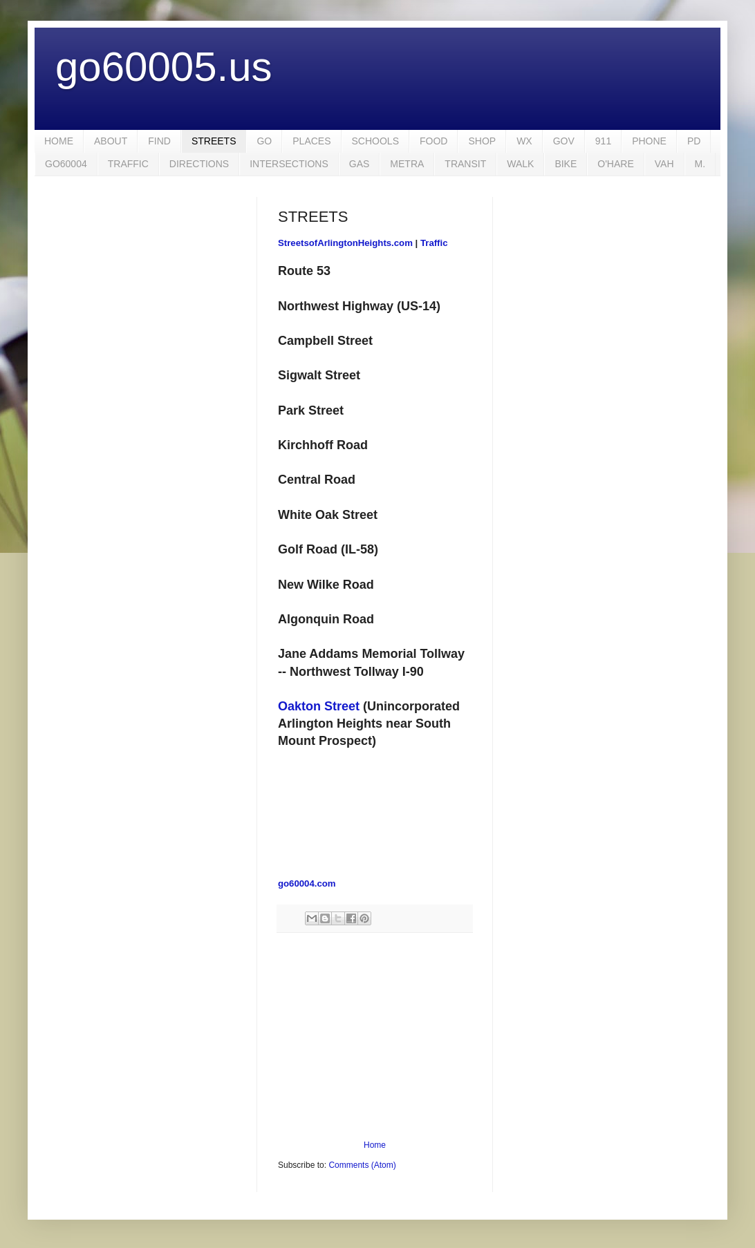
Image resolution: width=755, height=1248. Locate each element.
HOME (58, 140)
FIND (159, 140)
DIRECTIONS (199, 163)
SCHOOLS (375, 140)
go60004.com (307, 883)
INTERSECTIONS (289, 163)
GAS (359, 163)
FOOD (433, 140)
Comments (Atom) (361, 1165)
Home (375, 1145)
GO (264, 140)
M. (700, 163)
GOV (564, 140)
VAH (664, 163)
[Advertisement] (375, 1036)
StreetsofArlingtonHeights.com (345, 243)
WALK (520, 163)
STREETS (214, 140)
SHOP (482, 140)
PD (693, 140)
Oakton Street (319, 706)
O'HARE (615, 163)
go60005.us (163, 67)
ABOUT (110, 140)
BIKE (565, 163)
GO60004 (66, 163)
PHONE (649, 140)
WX (524, 140)
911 (603, 140)
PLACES (311, 140)
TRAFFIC (128, 163)
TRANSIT (465, 163)
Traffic (434, 243)
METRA (407, 163)
